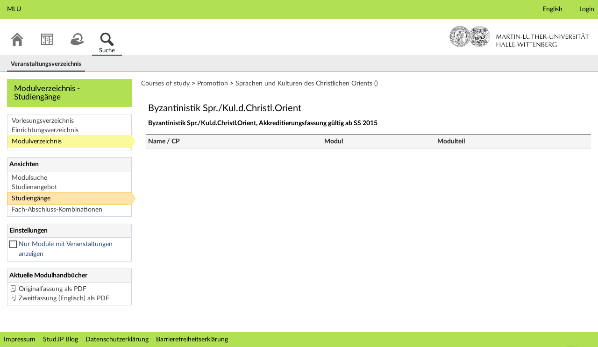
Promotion (212, 83)
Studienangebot (34, 187)
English (552, 9)
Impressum (20, 339)
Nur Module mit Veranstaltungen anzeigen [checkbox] (66, 249)
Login (586, 9)
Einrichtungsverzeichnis (45, 130)
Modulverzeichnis (37, 141)
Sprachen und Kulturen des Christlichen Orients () (306, 83)
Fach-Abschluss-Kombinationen (57, 209)
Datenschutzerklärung (117, 339)
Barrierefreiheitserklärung (192, 339)
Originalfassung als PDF (52, 289)
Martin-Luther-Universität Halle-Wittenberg (519, 36)
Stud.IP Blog (60, 339)
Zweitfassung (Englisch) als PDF (64, 298)
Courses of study (165, 83)
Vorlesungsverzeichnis (43, 121)
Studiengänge (31, 198)
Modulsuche (29, 178)
